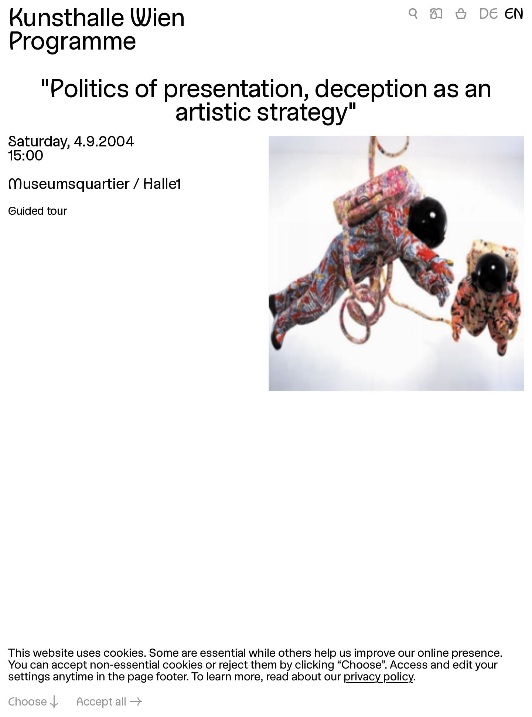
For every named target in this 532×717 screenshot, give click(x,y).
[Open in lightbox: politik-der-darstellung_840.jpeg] (396, 263)
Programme (72, 43)
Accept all (101, 702)
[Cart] (461, 15)
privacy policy (378, 677)
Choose (27, 702)
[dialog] (266, 678)
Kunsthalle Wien (96, 20)
